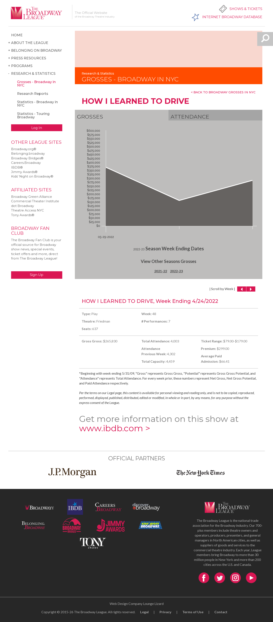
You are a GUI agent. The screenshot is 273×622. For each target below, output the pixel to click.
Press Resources (28, 58)
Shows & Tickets (245, 9)
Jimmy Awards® (24, 172)
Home (17, 35)
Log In (36, 128)
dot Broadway (22, 206)
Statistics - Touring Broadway (33, 115)
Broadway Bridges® (27, 158)
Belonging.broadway (28, 153)
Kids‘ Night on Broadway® (32, 176)
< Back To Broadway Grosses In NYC (223, 92)
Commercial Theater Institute (35, 201)
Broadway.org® (23, 149)
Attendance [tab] (190, 116)
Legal (144, 612)
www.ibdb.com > (114, 428)
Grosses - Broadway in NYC (36, 83)
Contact (220, 612)
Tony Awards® (22, 215)
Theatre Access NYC (27, 210)
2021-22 (160, 271)
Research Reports (32, 94)
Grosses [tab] (90, 116)
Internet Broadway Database (232, 17)
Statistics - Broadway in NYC (37, 103)
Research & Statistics (33, 74)
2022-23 (176, 271)
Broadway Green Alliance (31, 197)
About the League (29, 43)
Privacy (165, 612)
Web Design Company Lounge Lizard (137, 603)
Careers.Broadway (26, 163)
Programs (21, 66)
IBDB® (17, 167)
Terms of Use (192, 612)
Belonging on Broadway (36, 50)
